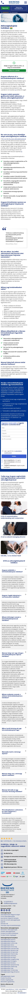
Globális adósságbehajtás (8, 931)
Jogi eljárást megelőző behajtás (10, 918)
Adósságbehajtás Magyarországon (10, 914)
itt (15, 90)
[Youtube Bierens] (9, 910)
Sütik (16, 989)
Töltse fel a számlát (14, 70)
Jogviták (3, 922)
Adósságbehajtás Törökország (9, 970)
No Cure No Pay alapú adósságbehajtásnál (14, 139)
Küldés (14, 456)
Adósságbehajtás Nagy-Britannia (10, 972)
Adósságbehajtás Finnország (9, 947)
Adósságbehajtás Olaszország (9, 954)
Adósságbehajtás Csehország (9, 943)
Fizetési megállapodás (7, 980)
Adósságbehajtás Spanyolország (10, 965)
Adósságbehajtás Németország (9, 950)
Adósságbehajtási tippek (8, 976)
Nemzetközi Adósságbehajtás (9, 930)
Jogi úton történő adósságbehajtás (10, 920)
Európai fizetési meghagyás (8, 935)
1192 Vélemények (13, 12)
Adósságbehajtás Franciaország (9, 948)
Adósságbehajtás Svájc (7, 968)
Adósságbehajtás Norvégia (8, 957)
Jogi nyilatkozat (10, 989)
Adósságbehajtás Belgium (8, 941)
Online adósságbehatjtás (8, 916)
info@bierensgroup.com (10, 903)
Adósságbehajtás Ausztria (8, 939)
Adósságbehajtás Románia (8, 963)
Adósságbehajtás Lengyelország (10, 959)
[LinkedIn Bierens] (2, 910)
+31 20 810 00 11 (8, 901)
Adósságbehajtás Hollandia (8, 956)
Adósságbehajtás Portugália (9, 961)
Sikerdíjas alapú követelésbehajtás (11, 925)
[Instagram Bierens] (4, 910)
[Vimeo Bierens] (7, 910)
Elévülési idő (4, 923)
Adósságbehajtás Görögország (9, 952)
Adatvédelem (22, 989)
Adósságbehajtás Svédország (9, 966)
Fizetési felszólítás (6, 978)
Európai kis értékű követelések (9, 933)
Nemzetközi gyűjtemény (7, 981)
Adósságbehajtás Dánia (7, 945)
